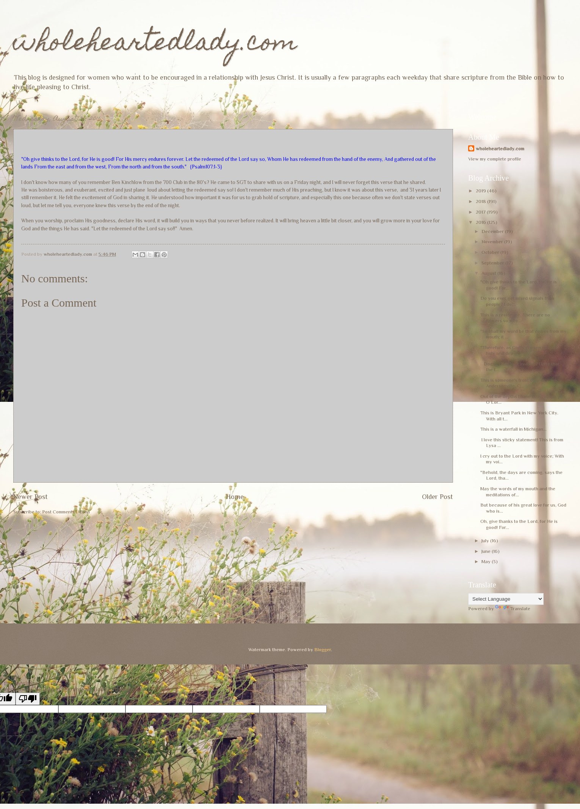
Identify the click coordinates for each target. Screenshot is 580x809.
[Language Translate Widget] (506, 599)
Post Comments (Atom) (66, 512)
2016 (481, 222)
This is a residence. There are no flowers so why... (515, 317)
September (493, 263)
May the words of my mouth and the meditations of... (517, 491)
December (493, 231)
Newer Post (30, 497)
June (486, 551)
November (492, 241)
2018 (481, 201)
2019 (481, 191)
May (486, 561)
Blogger (322, 649)
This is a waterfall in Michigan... (513, 429)
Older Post (437, 497)
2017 (481, 212)
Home (235, 497)
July (485, 540)
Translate (512, 608)
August (489, 273)
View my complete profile (494, 159)
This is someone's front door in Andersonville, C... (512, 383)
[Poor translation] (28, 699)
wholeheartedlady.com (155, 44)
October (490, 252)
